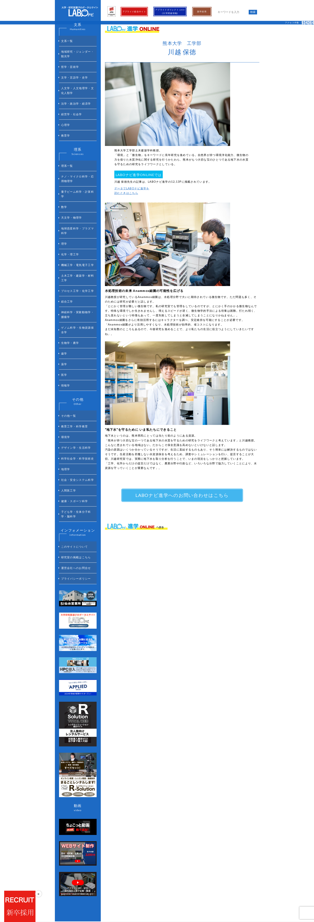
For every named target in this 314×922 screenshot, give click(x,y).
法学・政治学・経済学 (76, 89)
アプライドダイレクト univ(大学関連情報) (170, 11)
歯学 (64, 292)
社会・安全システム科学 (77, 393)
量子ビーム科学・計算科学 (77, 165)
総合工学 (67, 250)
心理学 (65, 106)
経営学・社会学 (71, 98)
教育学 (65, 114)
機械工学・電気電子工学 (77, 221)
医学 (64, 308)
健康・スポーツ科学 (74, 409)
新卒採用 (202, 11)
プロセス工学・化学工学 (77, 242)
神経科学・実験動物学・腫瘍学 (77, 261)
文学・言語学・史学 (74, 68)
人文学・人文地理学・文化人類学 (77, 79)
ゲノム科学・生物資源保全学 (77, 273)
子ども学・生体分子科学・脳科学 (76, 420)
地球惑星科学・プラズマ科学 (77, 194)
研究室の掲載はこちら (76, 458)
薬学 (64, 300)
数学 (64, 175)
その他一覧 (68, 344)
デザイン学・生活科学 (76, 368)
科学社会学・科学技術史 (77, 377)
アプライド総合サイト (134, 11)
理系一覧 (67, 142)
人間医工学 (68, 401)
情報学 (65, 316)
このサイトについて (74, 450)
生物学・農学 (70, 284)
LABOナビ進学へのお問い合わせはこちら (182, 495)
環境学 (65, 360)
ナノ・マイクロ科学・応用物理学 (77, 152)
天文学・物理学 (71, 183)
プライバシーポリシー (76, 474)
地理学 (65, 385)
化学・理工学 (70, 213)
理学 (64, 204)
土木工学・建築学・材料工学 (77, 232)
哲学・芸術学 (70, 60)
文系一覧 (67, 39)
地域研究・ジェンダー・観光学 (77, 50)
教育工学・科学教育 (74, 352)
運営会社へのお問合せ (76, 466)
